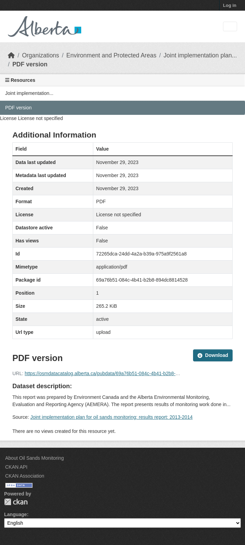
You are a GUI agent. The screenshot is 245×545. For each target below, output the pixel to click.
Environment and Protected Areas (111, 55)
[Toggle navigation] (230, 27)
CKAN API (16, 467)
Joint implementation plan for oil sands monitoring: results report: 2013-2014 (111, 417)
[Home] (11, 55)
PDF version (29, 64)
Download (213, 355)
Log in (229, 5)
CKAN (16, 501)
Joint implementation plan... (200, 55)
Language (15, 514)
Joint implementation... (29, 93)
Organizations (40, 55)
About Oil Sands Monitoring (34, 458)
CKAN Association (24, 476)
